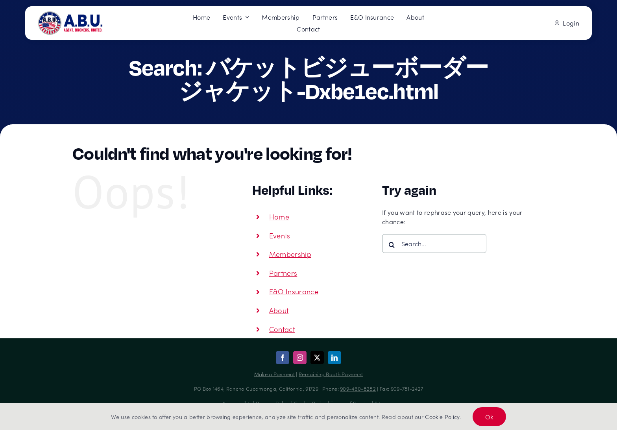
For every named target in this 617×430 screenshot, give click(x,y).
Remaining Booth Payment (331, 374)
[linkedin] (334, 357)
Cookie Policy (442, 417)
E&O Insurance (293, 291)
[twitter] (317, 357)
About (279, 310)
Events (279, 235)
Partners (283, 273)
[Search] (391, 244)
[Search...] (434, 243)
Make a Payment (274, 374)
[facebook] (282, 357)
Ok (489, 416)
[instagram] (300, 357)
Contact (282, 329)
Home (279, 216)
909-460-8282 (358, 388)
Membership (290, 254)
